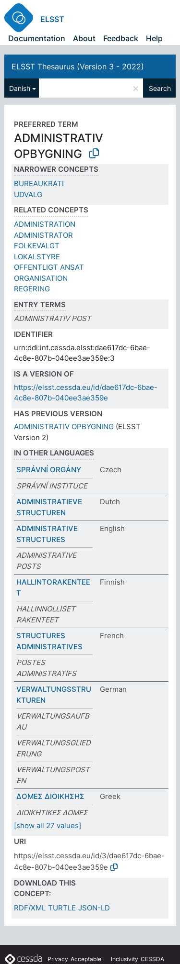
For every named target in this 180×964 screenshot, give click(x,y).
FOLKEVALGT (37, 245)
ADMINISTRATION (44, 224)
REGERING (32, 288)
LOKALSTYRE (37, 256)
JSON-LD (94, 907)
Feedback (120, 38)
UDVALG (28, 194)
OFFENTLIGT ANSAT (49, 267)
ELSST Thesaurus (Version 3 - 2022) (78, 66)
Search (160, 88)
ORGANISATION (41, 278)
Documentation (36, 38)
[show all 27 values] (47, 825)
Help (154, 38)
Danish (19, 88)
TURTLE (62, 907)
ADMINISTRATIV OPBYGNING (64, 426)
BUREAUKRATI (39, 183)
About (84, 38)
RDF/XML (30, 907)
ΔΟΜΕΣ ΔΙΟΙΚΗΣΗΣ (50, 796)
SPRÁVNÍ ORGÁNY (48, 469)
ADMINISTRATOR (43, 235)
